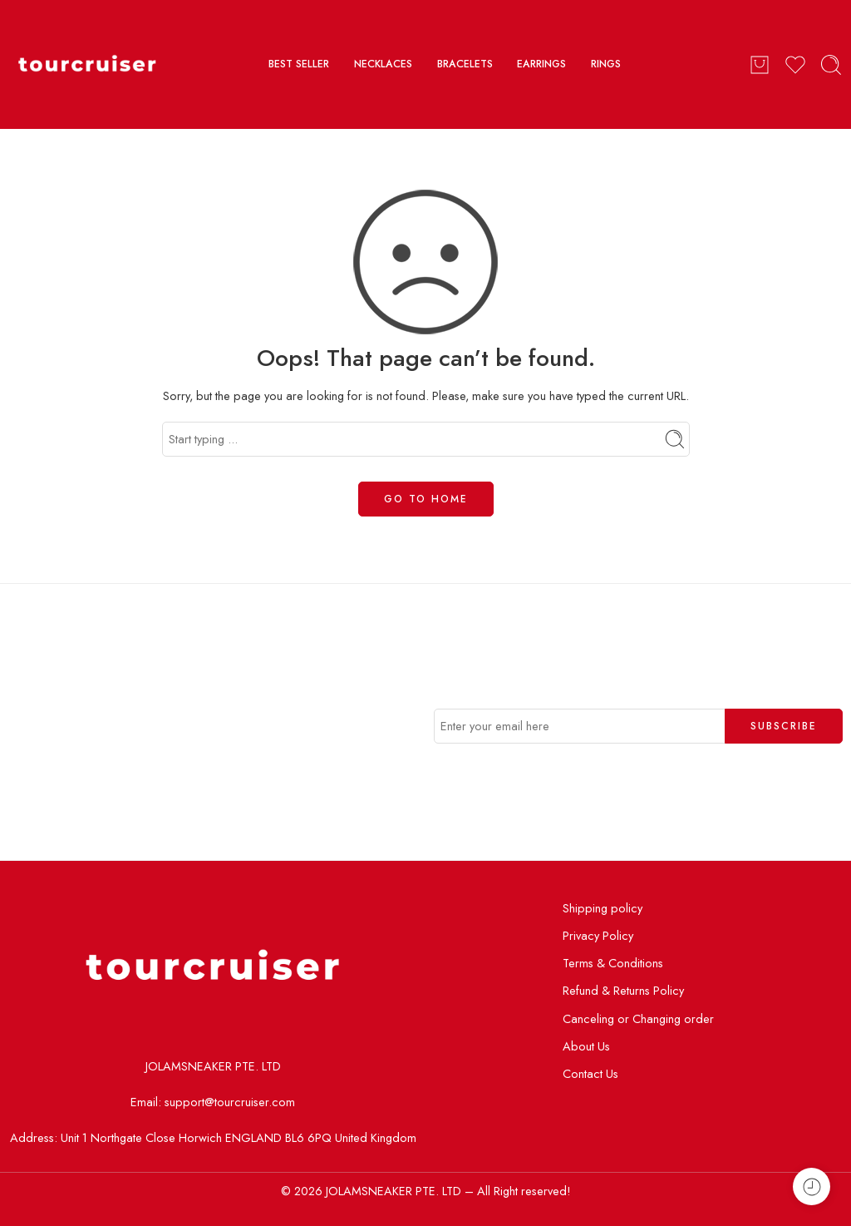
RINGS (606, 64)
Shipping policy (602, 908)
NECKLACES (383, 64)
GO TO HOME (426, 499)
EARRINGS (541, 64)
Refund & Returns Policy (623, 990)
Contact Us (590, 1073)
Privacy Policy (598, 935)
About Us (586, 1046)
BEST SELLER (298, 64)
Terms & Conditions (613, 962)
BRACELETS (465, 64)
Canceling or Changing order (638, 1018)
